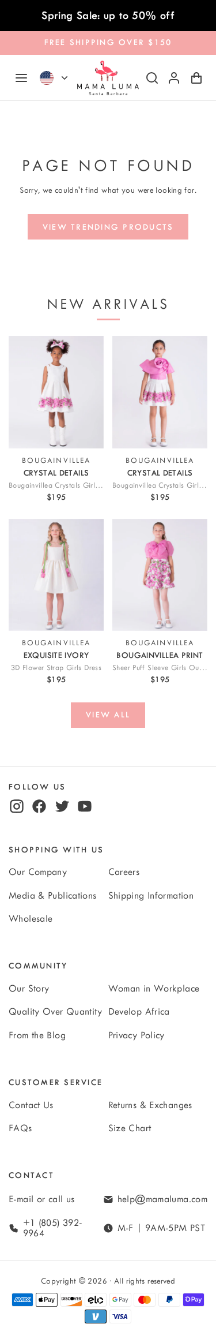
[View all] (108, 715)
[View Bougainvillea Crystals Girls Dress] (56, 392)
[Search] (152, 78)
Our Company (38, 872)
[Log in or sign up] (174, 78)
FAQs (20, 1128)
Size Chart (129, 1128)
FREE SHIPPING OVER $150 (108, 42)
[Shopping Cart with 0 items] (196, 78)
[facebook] (39, 806)
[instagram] (17, 806)
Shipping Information (151, 896)
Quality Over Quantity (55, 1012)
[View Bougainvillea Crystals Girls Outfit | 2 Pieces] (159, 392)
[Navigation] (21, 78)
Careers (124, 872)
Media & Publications (53, 896)
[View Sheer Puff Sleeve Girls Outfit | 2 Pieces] (159, 575)
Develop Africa (139, 1012)
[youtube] (85, 806)
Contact (31, 1175)
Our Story (29, 988)
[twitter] (62, 806)
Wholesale (30, 919)
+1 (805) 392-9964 (52, 1228)
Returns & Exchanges (150, 1105)
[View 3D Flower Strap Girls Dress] (56, 575)
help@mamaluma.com (162, 1199)
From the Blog (37, 1035)
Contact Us (31, 1105)
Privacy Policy (136, 1035)
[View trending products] (108, 227)
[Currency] (64, 78)
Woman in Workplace (154, 988)
